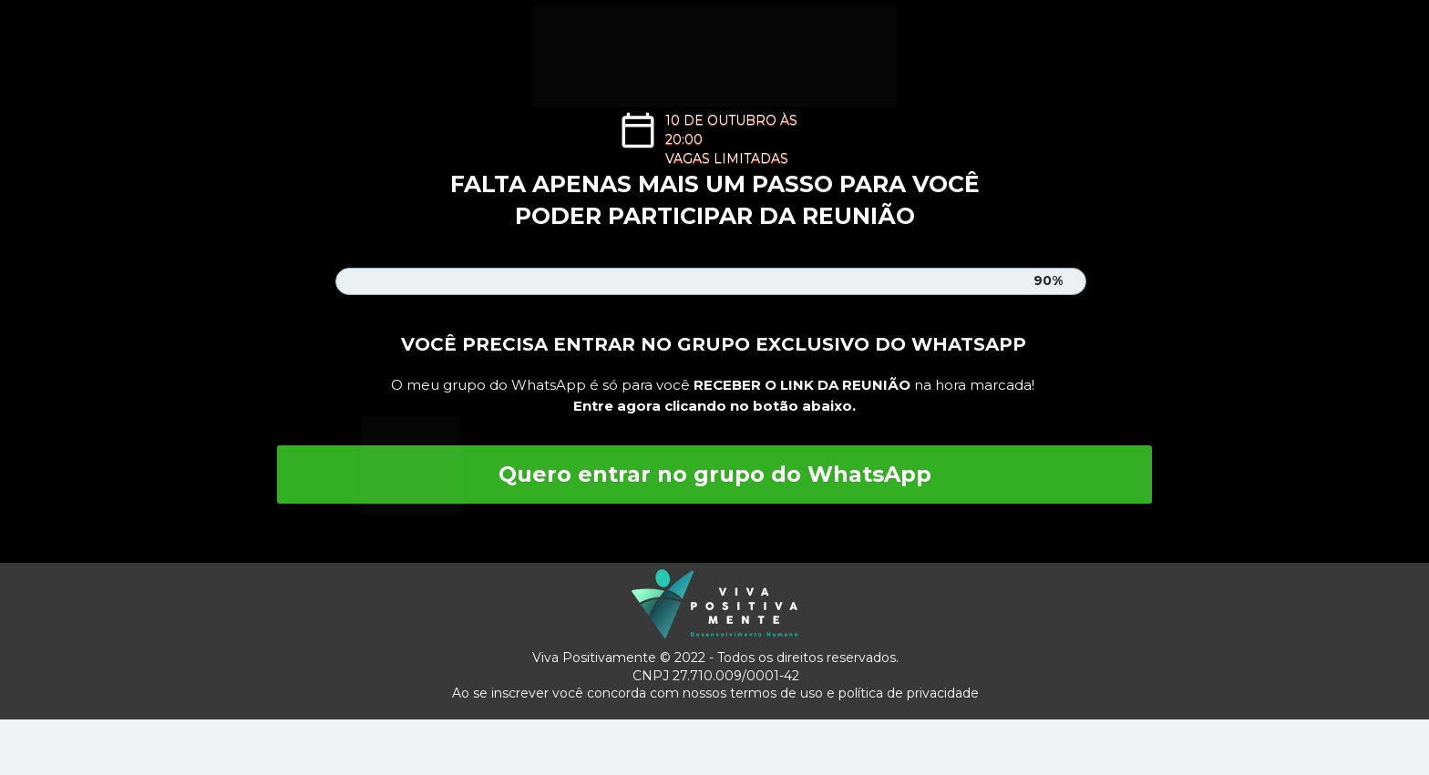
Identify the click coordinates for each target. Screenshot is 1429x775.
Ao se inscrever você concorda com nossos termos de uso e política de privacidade (715, 693)
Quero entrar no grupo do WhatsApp (715, 474)
